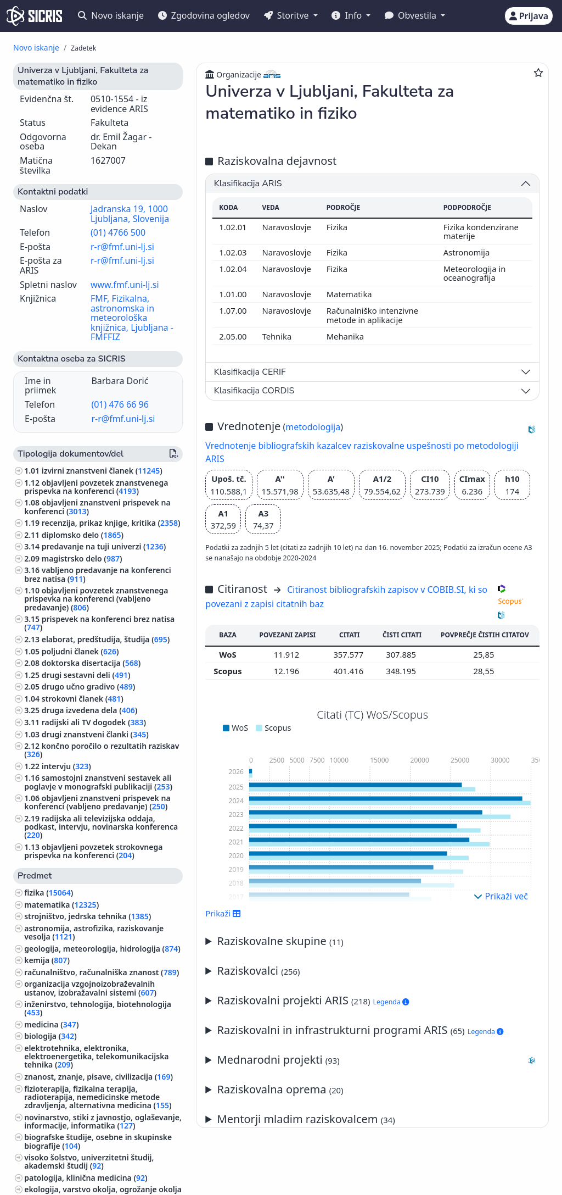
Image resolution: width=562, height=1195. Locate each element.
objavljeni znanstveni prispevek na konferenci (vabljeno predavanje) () (97, 802)
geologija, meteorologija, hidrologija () (102, 948)
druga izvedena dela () (90, 710)
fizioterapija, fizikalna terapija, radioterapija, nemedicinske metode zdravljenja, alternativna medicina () (97, 1096)
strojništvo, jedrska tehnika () (87, 916)
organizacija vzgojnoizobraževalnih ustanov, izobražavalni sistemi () (90, 988)
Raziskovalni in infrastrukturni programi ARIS (360, 1029)
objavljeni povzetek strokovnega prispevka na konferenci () (93, 851)
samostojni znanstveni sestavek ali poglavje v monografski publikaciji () (98, 781)
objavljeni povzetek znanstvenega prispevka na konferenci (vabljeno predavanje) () (96, 598)
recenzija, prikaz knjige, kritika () (111, 523)
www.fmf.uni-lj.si (125, 285)
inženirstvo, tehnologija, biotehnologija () (97, 1008)
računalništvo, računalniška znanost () (101, 972)
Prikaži (223, 913)
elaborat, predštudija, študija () (106, 639)
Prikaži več (501, 896)
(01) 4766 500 (118, 232)
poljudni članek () (80, 651)
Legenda (391, 1002)
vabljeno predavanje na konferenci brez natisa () (97, 574)
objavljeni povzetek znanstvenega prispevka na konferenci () (96, 486)
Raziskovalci (258, 970)
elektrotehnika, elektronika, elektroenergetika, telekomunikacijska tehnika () (96, 1056)
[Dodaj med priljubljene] (538, 72)
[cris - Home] (34, 16)
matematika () (61, 904)
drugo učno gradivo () (89, 686)
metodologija (312, 427)
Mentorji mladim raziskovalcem (306, 1118)
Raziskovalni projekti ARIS (313, 1000)
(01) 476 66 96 (119, 404)
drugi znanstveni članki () (95, 734)
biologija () (50, 1036)
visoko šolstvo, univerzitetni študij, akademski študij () (89, 1161)
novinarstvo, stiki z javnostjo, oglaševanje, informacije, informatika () (103, 1121)
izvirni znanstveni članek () (102, 470)
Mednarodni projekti (378, 1060)
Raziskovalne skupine (280, 940)
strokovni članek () (82, 698)
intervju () (66, 766)
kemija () (47, 960)
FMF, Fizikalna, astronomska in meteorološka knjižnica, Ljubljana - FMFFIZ (132, 317)
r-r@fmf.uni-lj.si (122, 247)
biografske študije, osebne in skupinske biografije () (98, 1141)
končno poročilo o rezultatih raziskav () (101, 750)
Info (347, 15)
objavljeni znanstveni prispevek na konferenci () (97, 506)
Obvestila (412, 15)
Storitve (287, 15)
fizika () (48, 892)
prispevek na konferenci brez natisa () (99, 623)
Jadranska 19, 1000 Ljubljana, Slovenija (130, 214)
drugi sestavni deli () (86, 675)
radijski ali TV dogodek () (94, 722)
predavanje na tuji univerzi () (104, 546)
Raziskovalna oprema (280, 1089)
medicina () (51, 1024)
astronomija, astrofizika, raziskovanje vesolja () (94, 932)
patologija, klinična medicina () (85, 1177)
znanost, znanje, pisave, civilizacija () (98, 1076)
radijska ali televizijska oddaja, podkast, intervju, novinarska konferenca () (101, 826)
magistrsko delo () (82, 558)
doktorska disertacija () (91, 663)
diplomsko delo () (82, 535)
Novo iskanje (111, 15)
